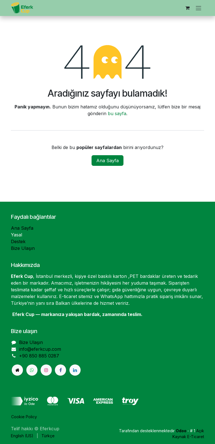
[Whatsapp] (32, 370)
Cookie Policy (24, 416)
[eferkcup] (17, 370)
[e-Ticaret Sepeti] (187, 7)
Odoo (181, 430)
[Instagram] (46, 370)
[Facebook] (60, 370)
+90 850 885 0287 (39, 356)
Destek (18, 241)
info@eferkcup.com (40, 349)
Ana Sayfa (107, 160)
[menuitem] (22, 436)
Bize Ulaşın (23, 248)
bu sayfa (117, 113)
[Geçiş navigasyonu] (198, 8)
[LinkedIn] (75, 370)
